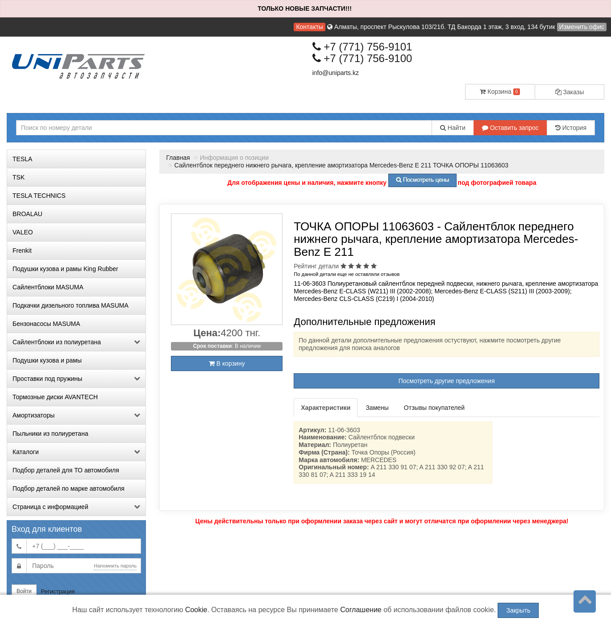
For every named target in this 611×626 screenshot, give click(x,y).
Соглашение (361, 609)
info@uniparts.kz (335, 72)
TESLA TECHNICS (39, 195)
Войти (24, 591)
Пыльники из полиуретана (50, 433)
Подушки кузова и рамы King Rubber (65, 268)
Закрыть (518, 610)
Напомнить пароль (115, 565)
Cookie (196, 609)
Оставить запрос (510, 127)
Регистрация (58, 591)
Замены (377, 407)
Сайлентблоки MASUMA (47, 287)
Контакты (309, 26)
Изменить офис (581, 26)
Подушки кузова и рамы (47, 360)
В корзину (227, 363)
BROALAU (27, 213)
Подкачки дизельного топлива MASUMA (70, 305)
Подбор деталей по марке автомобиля (68, 488)
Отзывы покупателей (434, 407)
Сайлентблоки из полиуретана (76, 342)
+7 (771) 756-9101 (362, 47)
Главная (178, 157)
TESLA (22, 159)
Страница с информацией (76, 506)
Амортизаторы (76, 415)
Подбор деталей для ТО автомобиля (65, 470)
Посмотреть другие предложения (447, 380)
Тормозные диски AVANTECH (55, 397)
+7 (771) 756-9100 (362, 58)
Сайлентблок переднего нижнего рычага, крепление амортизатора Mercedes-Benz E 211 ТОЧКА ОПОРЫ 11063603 (341, 165)
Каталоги (76, 451)
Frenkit (22, 250)
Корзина (500, 91)
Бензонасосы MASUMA (46, 323)
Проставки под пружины (76, 378)
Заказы (569, 92)
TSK (18, 177)
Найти (453, 127)
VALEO (22, 232)
